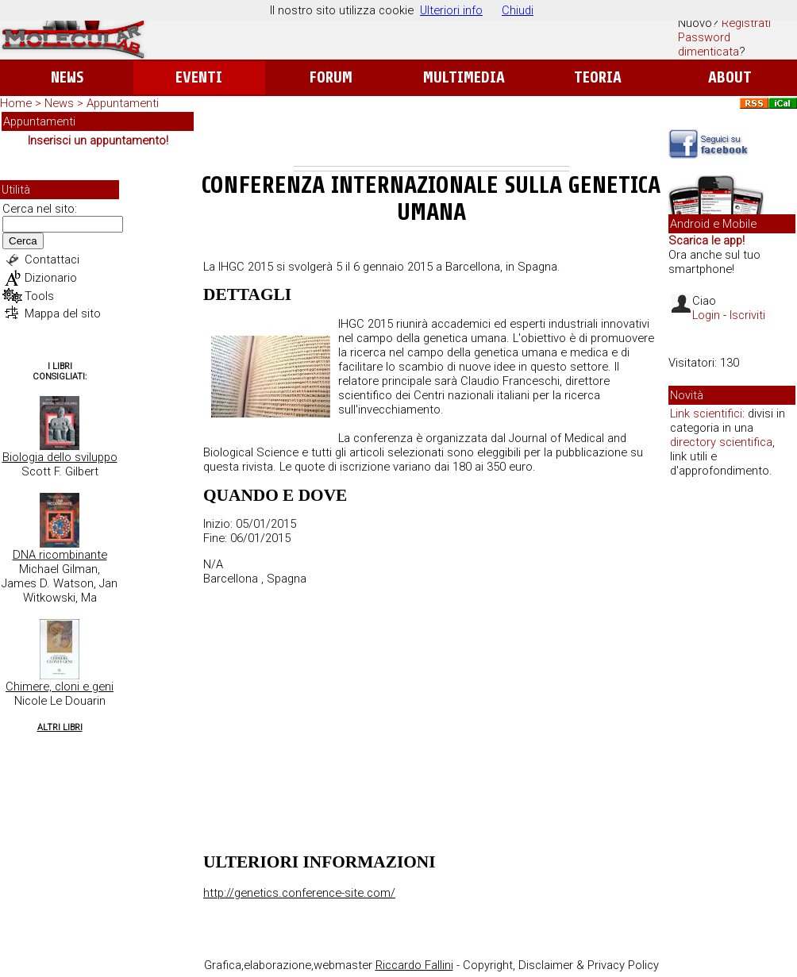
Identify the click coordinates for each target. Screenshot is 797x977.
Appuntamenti (123, 103)
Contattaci (52, 259)
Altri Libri (60, 727)
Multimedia (464, 77)
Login (706, 315)
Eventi (198, 77)
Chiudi (517, 10)
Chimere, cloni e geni (60, 686)
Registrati (746, 23)
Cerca (23, 241)
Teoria (598, 77)
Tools (39, 296)
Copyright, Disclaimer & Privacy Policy (561, 965)
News (67, 77)
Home (16, 103)
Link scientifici (706, 413)
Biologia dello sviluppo (59, 457)
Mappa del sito (63, 313)
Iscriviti (747, 315)
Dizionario (51, 278)
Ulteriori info (451, 10)
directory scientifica (721, 442)
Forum (330, 77)
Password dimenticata (708, 44)
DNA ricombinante (60, 555)
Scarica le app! (706, 240)
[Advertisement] (431, 138)
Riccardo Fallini (414, 965)
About (730, 77)
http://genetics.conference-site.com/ (299, 893)
